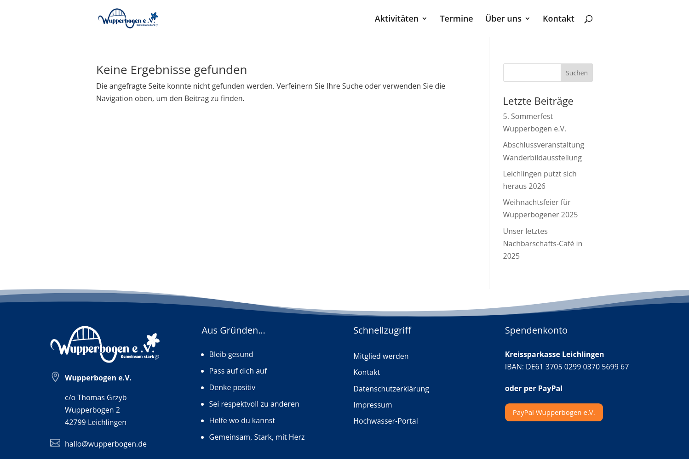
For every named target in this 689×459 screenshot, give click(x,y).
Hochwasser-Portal (385, 421)
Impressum (372, 405)
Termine (456, 19)
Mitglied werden (380, 356)
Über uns (503, 19)
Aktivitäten (397, 19)
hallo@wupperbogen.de (106, 444)
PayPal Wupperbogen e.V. (554, 412)
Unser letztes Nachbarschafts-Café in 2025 (543, 243)
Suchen (577, 72)
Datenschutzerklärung (391, 389)
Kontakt (558, 19)
